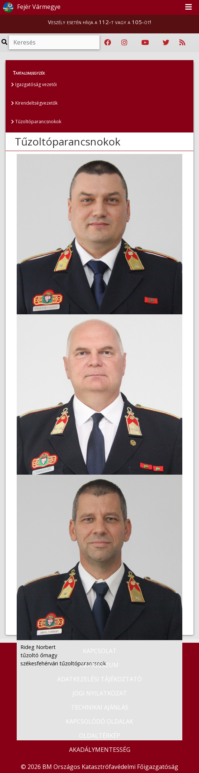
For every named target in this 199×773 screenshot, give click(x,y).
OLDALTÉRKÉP (99, 735)
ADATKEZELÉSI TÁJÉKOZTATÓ (99, 679)
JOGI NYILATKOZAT (99, 693)
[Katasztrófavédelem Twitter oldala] (166, 43)
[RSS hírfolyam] (182, 43)
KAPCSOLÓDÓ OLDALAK (99, 721)
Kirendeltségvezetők (34, 103)
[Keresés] (54, 42)
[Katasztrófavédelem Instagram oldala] (124, 43)
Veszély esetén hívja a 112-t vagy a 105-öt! (99, 22)
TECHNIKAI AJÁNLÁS (99, 707)
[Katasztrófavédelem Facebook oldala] (108, 43)
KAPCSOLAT (100, 651)
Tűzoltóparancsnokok (36, 121)
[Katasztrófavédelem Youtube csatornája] (145, 43)
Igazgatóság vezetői (34, 84)
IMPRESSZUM (99, 665)
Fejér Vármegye (31, 7)
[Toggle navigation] (188, 7)
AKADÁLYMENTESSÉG (99, 750)
